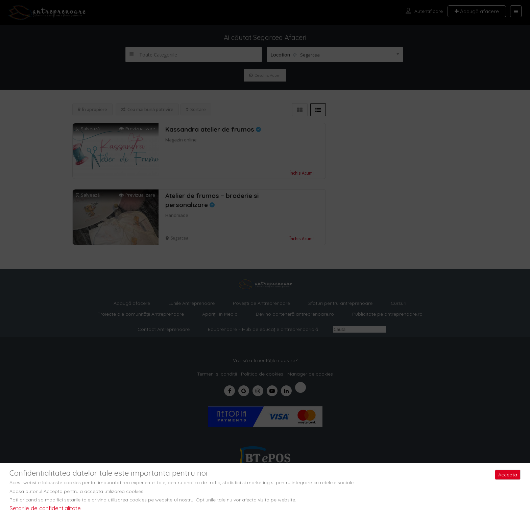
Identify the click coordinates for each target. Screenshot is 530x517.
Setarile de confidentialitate (45, 508)
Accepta (507, 475)
